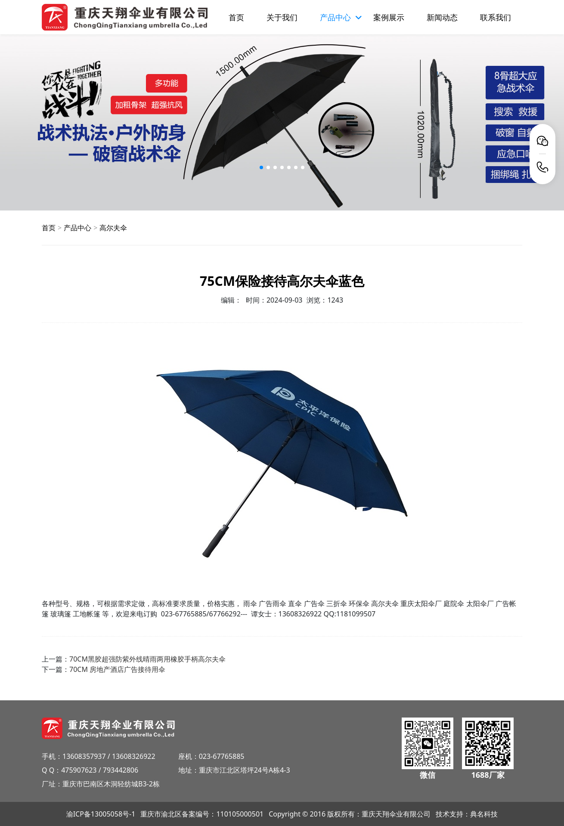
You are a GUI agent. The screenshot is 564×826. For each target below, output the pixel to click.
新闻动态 (442, 17)
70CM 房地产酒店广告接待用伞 (117, 669)
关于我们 (282, 17)
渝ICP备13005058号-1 (101, 814)
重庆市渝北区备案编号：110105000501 (201, 814)
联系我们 (495, 17)
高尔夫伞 (113, 227)
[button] (261, 167)
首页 (236, 17)
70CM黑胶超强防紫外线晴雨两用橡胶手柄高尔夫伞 (147, 659)
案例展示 (388, 17)
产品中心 (77, 227)
